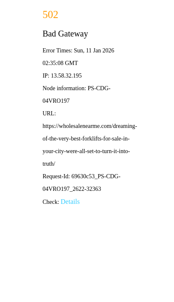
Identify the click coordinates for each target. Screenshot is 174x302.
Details (70, 201)
